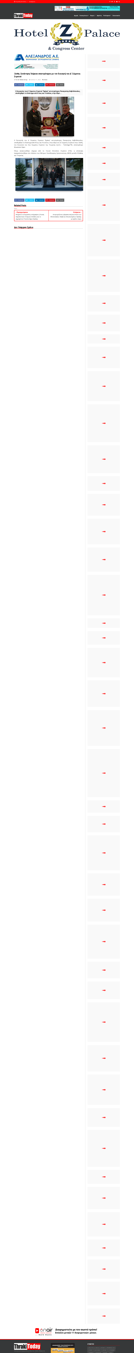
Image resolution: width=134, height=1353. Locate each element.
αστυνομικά (111, 1350)
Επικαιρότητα (84, 15)
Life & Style (91, 1347)
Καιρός (92, 15)
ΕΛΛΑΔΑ (97, 1347)
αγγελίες (90, 1350)
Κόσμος (103, 1347)
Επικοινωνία (116, 15)
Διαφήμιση (32, 1)
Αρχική (76, 15)
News (45, 80)
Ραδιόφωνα (106, 15)
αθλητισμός (97, 1350)
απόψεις (104, 1350)
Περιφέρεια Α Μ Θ (111, 1347)
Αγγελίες (99, 15)
